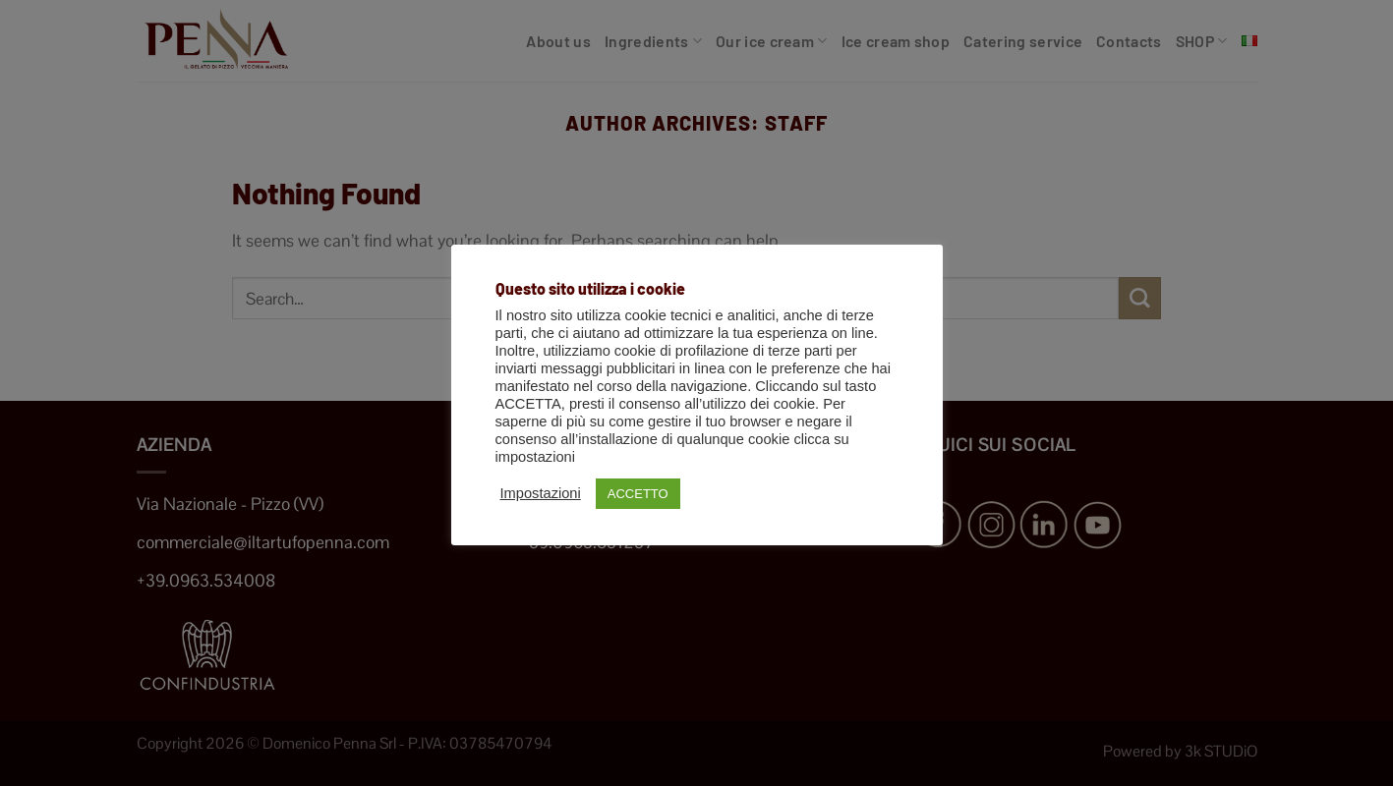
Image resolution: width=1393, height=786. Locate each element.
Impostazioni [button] (540, 493)
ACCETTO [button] (638, 493)
